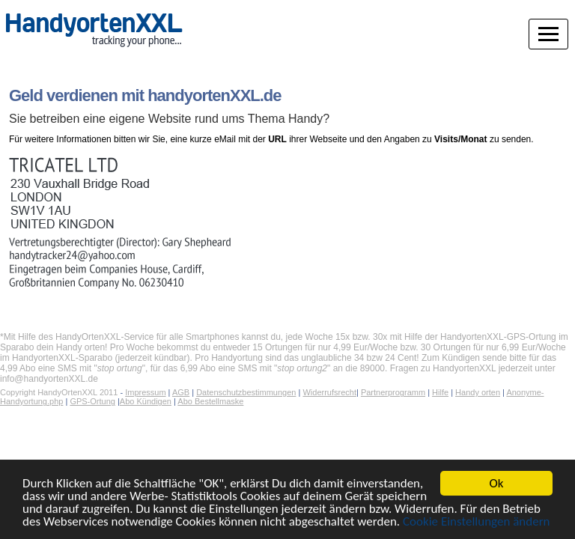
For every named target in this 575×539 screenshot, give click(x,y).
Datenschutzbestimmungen (246, 392)
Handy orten (477, 392)
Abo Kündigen (145, 401)
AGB (180, 392)
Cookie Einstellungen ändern (476, 523)
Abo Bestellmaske (210, 401)
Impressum (145, 392)
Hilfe (440, 392)
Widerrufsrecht (329, 392)
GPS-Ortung (92, 401)
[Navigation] (548, 25)
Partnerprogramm (393, 392)
